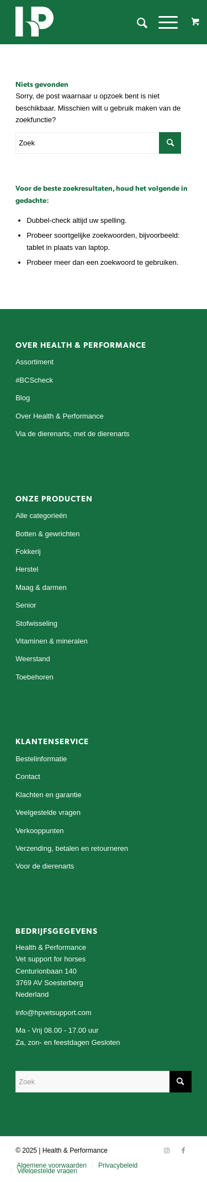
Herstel (26, 569)
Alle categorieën (41, 515)
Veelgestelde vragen (48, 812)
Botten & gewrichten (47, 534)
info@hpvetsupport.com (53, 1012)
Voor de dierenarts (44, 866)
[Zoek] (136, 22)
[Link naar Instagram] (166, 1150)
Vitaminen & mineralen (51, 641)
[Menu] (162, 22)
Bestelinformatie (41, 759)
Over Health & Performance (59, 416)
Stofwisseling (36, 623)
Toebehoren (34, 677)
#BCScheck (34, 380)
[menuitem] (136, 22)
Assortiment (34, 362)
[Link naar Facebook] (183, 1150)
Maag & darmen (41, 587)
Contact (27, 776)
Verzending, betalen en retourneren (71, 848)
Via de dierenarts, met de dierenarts (72, 434)
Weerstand (32, 659)
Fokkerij (28, 551)
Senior (25, 605)
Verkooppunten (39, 831)
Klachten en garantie (48, 795)
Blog (22, 398)
